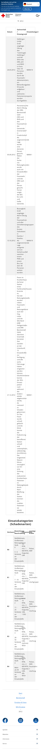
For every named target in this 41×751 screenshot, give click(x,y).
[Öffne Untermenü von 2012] (20, 21)
